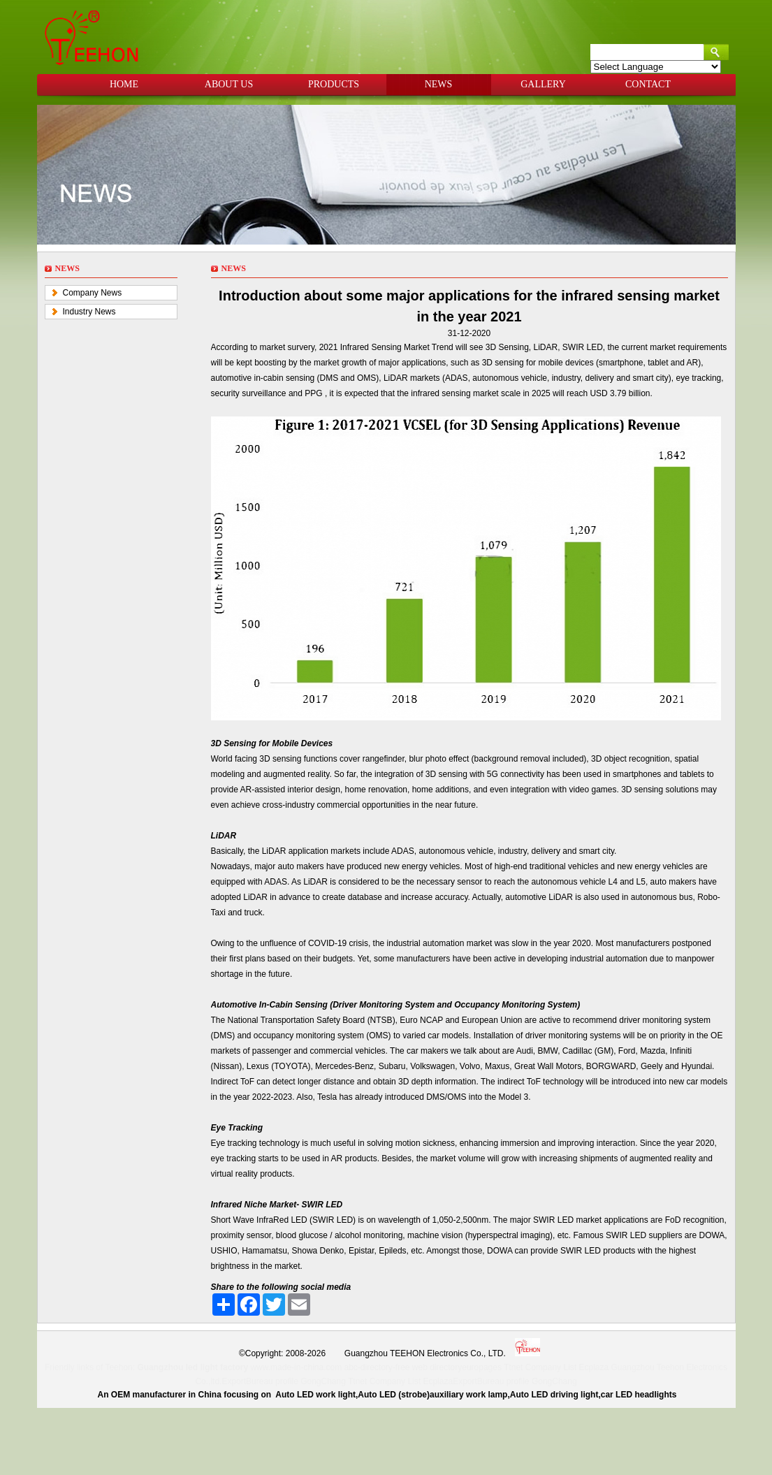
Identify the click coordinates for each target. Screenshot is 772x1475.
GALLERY (543, 84)
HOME (124, 84)
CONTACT (648, 84)
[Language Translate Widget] (655, 66)
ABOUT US (229, 84)
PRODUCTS (333, 84)
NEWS (439, 84)
